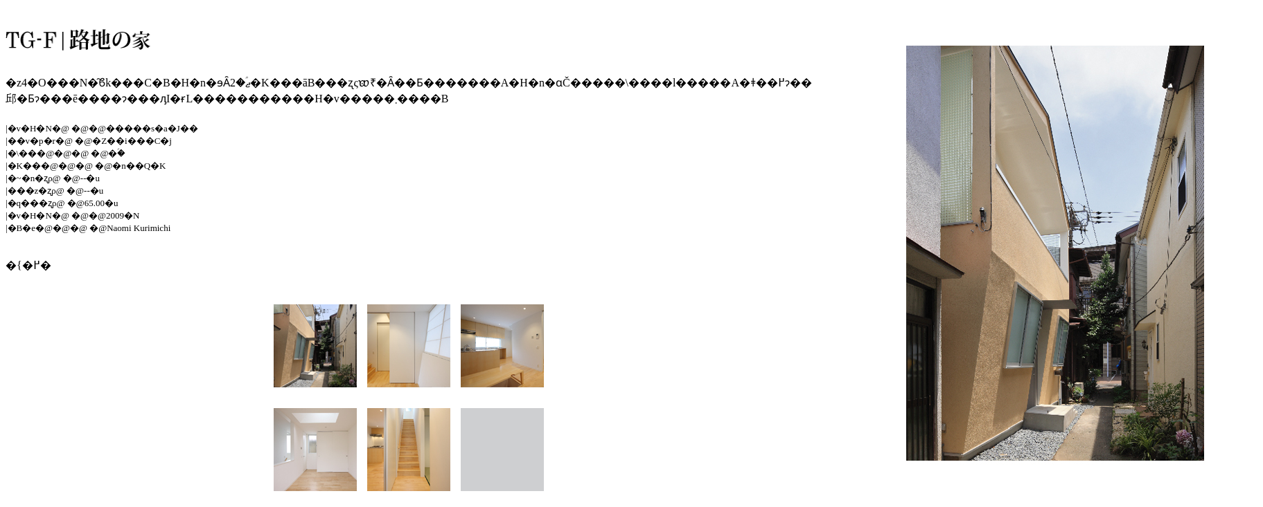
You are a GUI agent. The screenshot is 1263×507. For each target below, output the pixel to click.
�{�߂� (28, 265)
